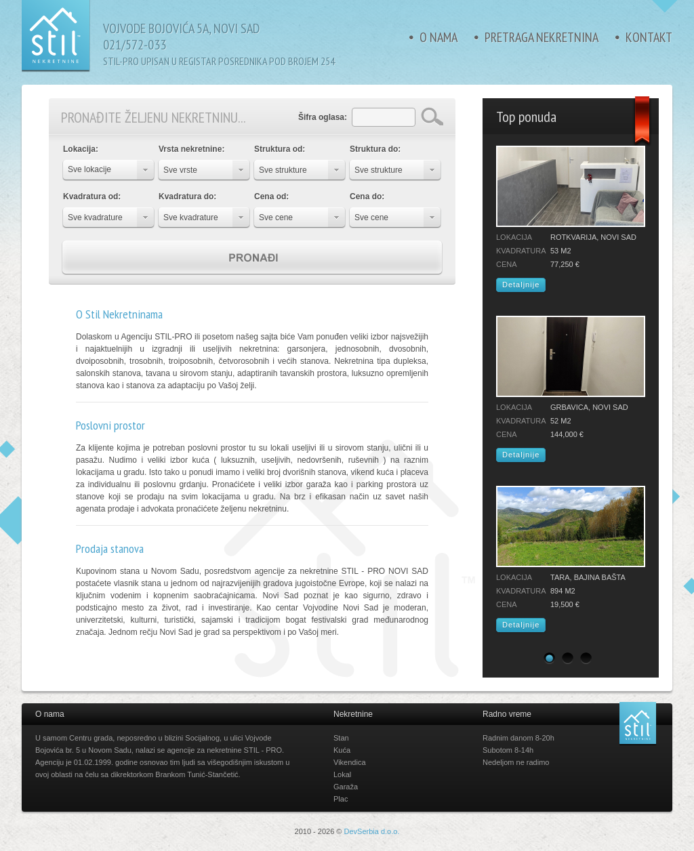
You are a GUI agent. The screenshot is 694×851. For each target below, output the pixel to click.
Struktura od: (279, 149)
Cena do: (367, 196)
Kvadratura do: (187, 196)
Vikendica (349, 762)
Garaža (345, 787)
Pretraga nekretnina (541, 37)
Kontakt (649, 37)
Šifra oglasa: (322, 117)
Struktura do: (375, 149)
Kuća (341, 750)
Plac (340, 799)
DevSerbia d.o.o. (372, 831)
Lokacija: (80, 149)
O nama (438, 37)
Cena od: (271, 196)
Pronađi (252, 258)
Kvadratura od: (92, 196)
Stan (341, 738)
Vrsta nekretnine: (191, 149)
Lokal (342, 774)
